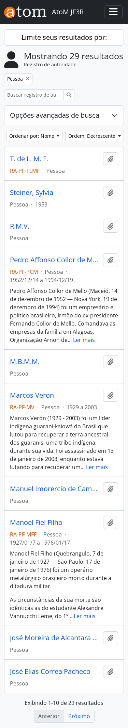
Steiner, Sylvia (31, 192)
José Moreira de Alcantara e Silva (55, 638)
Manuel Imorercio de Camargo (55, 489)
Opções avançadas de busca (54, 115)
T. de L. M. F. (29, 159)
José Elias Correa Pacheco (50, 671)
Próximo (79, 716)
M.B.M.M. (25, 362)
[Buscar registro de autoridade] (34, 94)
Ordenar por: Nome (32, 136)
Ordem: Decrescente (92, 136)
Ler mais (84, 340)
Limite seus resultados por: (64, 37)
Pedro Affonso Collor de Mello (55, 260)
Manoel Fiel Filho (36, 522)
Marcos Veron (32, 395)
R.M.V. (19, 226)
